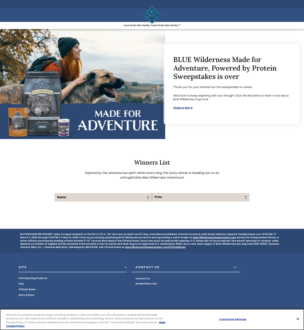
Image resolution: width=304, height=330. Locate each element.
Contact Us (143, 278)
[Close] (298, 318)
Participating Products (33, 278)
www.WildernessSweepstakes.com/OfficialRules (155, 247)
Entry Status (26, 295)
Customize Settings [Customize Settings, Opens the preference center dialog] (232, 319)
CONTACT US (147, 267)
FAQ (21, 283)
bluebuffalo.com (146, 283)
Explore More (183, 108)
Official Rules (27, 289)
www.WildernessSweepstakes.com (214, 237)
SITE (23, 267)
